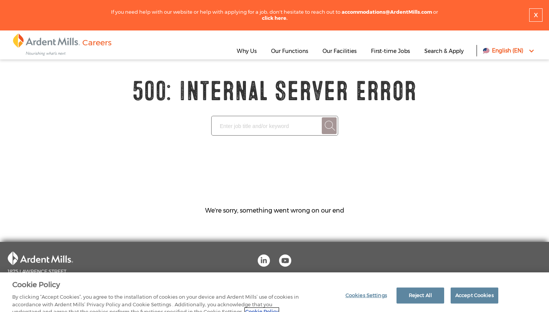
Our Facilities (339, 51)
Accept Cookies (474, 299)
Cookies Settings (366, 299)
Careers (97, 42)
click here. (274, 18)
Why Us (247, 51)
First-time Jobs (391, 51)
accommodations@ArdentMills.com (387, 12)
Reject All (420, 299)
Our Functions (289, 51)
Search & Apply (444, 51)
